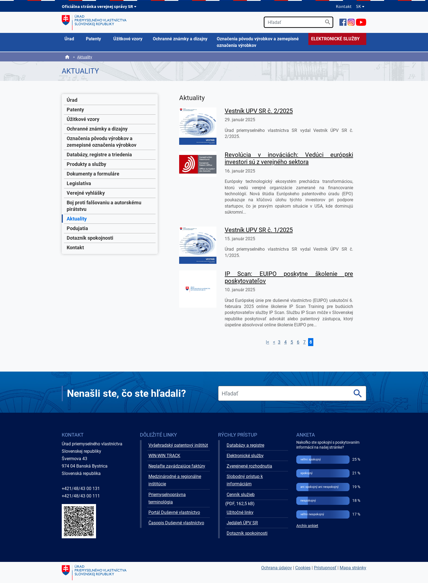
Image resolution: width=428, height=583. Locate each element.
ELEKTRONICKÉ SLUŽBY (335, 38)
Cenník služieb (241, 494)
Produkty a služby (86, 164)
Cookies (303, 567)
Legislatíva (79, 183)
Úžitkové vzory (83, 119)
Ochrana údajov (276, 567)
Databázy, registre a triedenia (99, 154)
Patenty (75, 109)
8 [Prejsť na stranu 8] (310, 342)
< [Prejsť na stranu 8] (274, 342)
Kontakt (344, 6)
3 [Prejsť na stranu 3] (279, 342)
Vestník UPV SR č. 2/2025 (259, 110)
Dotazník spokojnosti (90, 238)
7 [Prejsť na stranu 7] (304, 342)
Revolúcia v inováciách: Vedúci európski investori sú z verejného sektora (289, 158)
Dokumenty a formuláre (93, 174)
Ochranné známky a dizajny (97, 129)
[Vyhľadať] (328, 22)
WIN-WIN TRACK (164, 455)
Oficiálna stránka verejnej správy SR (99, 6)
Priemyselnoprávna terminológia (167, 498)
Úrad (72, 100)
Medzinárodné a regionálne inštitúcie (174, 480)
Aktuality (84, 57)
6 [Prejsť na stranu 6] (298, 342)
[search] (298, 22)
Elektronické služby (245, 455)
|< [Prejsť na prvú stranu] (267, 342)
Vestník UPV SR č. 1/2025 (259, 230)
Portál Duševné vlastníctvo (174, 512)
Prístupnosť (325, 567)
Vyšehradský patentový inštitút (178, 445)
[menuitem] (72, 39)
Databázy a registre (245, 445)
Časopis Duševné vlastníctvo (176, 522)
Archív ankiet (307, 525)
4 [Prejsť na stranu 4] (285, 342)
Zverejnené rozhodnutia (249, 466)
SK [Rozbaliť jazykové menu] (360, 6)
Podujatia (77, 228)
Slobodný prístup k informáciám (245, 480)
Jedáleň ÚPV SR (242, 522)
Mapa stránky (353, 567)
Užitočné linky (240, 512)
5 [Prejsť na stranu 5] (292, 342)
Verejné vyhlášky (86, 193)
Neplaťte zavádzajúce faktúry (176, 466)
